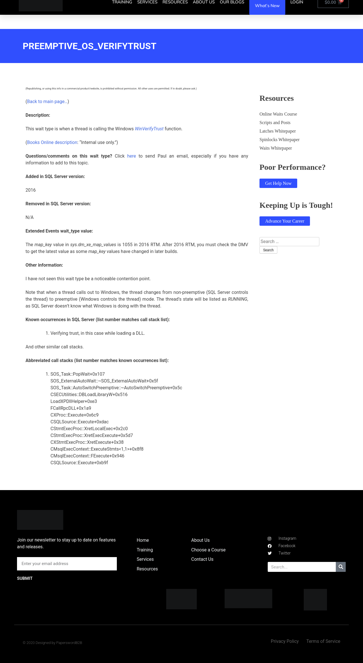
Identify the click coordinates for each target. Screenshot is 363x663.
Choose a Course (208, 550)
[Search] (341, 567)
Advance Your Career (284, 221)
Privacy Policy (285, 641)
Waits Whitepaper (275, 148)
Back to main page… (47, 101)
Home (143, 540)
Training (145, 550)
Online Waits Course (278, 114)
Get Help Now (278, 183)
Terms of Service (323, 641)
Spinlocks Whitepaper (279, 139)
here (131, 156)
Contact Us (202, 559)
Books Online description (52, 142)
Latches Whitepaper (277, 131)
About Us (200, 540)
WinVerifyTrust (149, 128)
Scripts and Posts (274, 122)
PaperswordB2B (69, 643)
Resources (147, 569)
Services (145, 559)
